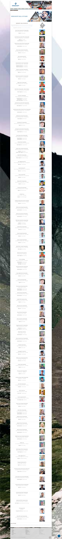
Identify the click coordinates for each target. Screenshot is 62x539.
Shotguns (15, 8)
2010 (29, 26)
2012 (25, 26)
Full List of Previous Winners (26, 27)
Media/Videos (27, 531)
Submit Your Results (47, 525)
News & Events (31, 8)
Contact (36, 8)
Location (27, 532)
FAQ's (26, 533)
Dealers (23, 8)
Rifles (19, 8)
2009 (31, 26)
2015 (18, 26)
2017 (14, 26)
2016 (16, 26)
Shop (40, 8)
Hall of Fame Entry (15, 10)
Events (26, 529)
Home (12, 8)
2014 (21, 26)
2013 (23, 26)
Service (27, 8)
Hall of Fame (27, 530)
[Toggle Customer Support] (59, 536)
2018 (12, 26)
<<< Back (12, 10)
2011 (27, 26)
